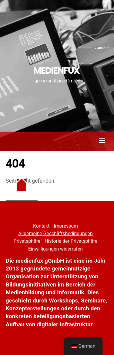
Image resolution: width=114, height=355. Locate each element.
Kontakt (41, 226)
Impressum (66, 226)
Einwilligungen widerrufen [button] (55, 249)
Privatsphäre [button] (27, 241)
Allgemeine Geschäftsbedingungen (55, 233)
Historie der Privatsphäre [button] (71, 241)
